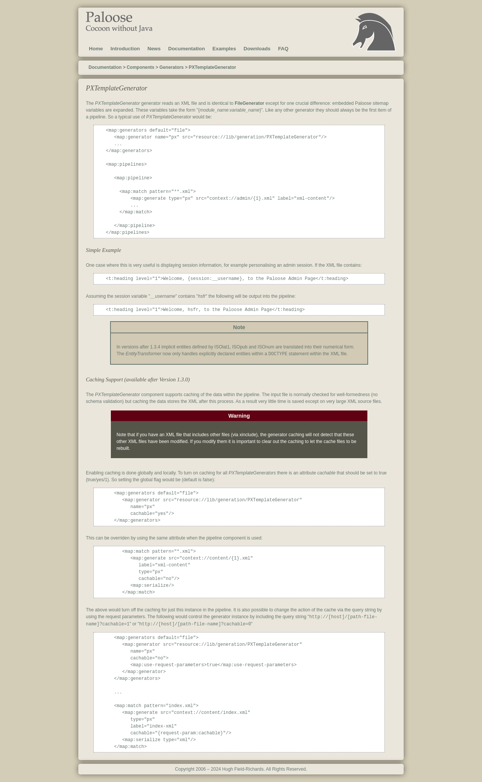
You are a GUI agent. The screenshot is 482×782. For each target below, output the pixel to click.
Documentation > (107, 67)
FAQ (283, 48)
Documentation (186, 48)
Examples (224, 48)
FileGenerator (249, 103)
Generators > (173, 67)
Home (96, 48)
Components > (143, 67)
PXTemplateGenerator (212, 67)
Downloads (257, 48)
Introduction (125, 48)
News (154, 48)
